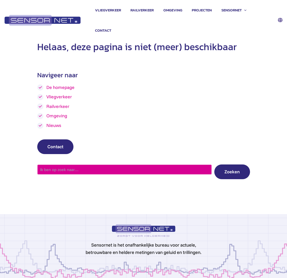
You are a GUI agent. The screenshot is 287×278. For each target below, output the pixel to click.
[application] (242, 10)
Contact (261, 10)
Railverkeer (146, 10)
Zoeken (232, 152)
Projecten (203, 10)
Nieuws (53, 105)
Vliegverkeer (114, 10)
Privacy (69, 268)
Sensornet (232, 10)
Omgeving (175, 10)
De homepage (60, 67)
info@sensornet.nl (44, 268)
